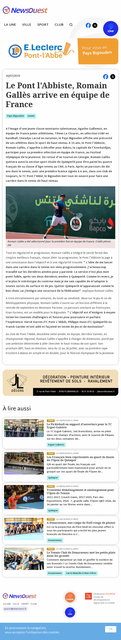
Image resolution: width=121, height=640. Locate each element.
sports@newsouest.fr (15, 609)
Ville (26, 25)
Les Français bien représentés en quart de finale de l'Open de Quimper (80, 458)
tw (95, 25)
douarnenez (55, 540)
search (72, 25)
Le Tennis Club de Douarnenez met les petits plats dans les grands (81, 554)
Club (59, 25)
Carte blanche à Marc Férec (81, 573)
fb (88, 25)
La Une (10, 25)
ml (81, 25)
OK (111, 629)
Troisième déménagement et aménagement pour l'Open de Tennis (80, 491)
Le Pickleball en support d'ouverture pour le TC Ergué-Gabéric (79, 426)
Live (107, 25)
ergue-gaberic (56, 445)
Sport (43, 25)
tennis (31, 116)
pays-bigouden (15, 116)
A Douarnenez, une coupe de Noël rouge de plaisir (81, 523)
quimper (53, 478)
